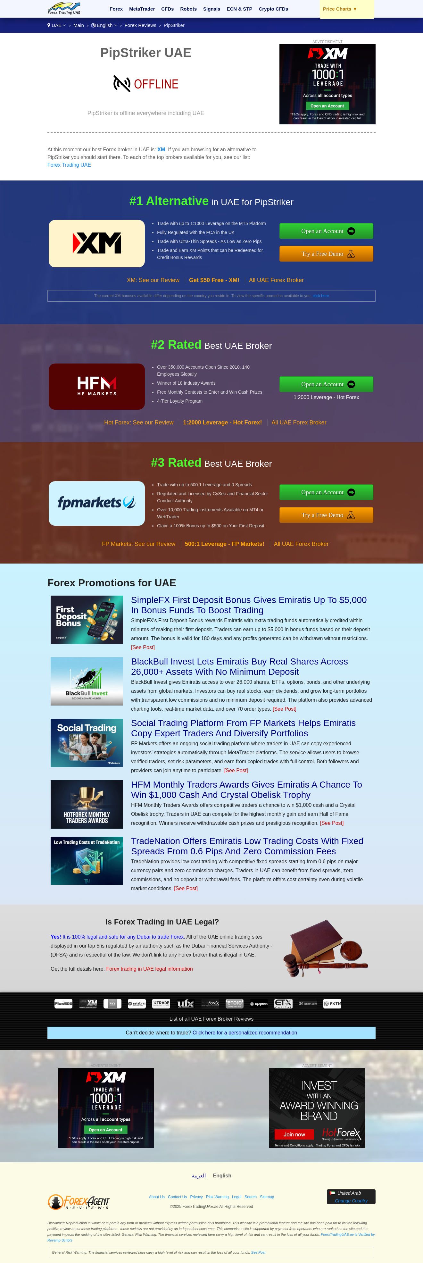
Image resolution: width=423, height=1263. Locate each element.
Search (251, 1197)
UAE (56, 25)
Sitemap (267, 1197)
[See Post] (143, 647)
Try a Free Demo (323, 253)
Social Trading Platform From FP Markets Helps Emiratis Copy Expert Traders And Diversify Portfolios (243, 728)
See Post (258, 1252)
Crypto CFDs (273, 9)
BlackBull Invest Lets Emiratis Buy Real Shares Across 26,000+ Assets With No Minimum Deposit (239, 667)
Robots (188, 9)
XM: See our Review (153, 280)
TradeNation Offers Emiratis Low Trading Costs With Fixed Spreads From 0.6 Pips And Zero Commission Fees (247, 846)
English (104, 25)
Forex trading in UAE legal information (149, 969)
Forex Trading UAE (69, 165)
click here (321, 296)
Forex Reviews (140, 25)
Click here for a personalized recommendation (245, 1032)
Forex (116, 9)
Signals (211, 9)
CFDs (167, 9)
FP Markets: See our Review (138, 544)
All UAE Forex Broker (276, 280)
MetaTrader (142, 9)
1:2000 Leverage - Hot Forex (326, 397)
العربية (199, 1175)
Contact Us (177, 1197)
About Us (157, 1197)
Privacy (196, 1197)
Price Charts (340, 9)
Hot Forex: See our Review (138, 422)
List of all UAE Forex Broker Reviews (211, 1019)
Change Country (351, 1200)
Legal (236, 1197)
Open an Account (322, 231)
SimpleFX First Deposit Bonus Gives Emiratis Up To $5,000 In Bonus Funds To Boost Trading (249, 605)
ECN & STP (239, 9)
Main (78, 25)
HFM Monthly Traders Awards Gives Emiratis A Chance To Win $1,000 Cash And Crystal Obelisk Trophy (246, 790)
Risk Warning (217, 1197)
